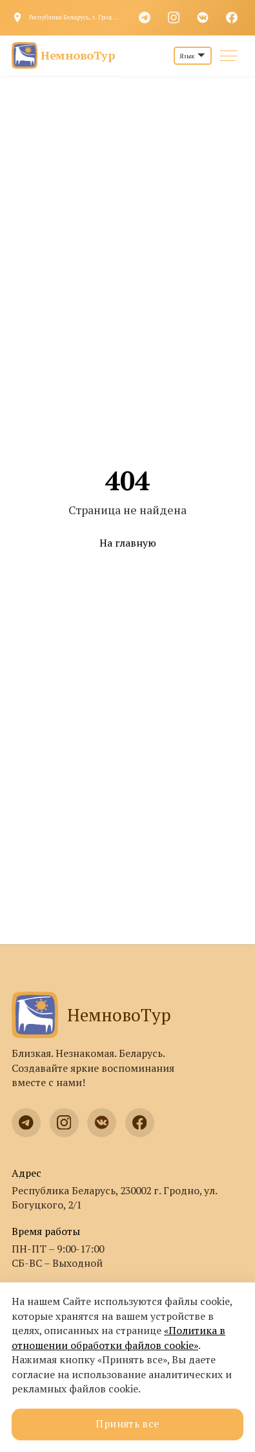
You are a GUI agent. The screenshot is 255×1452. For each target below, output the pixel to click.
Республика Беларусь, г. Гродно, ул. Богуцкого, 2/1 (75, 17)
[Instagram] (173, 17)
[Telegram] (144, 17)
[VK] (202, 17)
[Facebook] (231, 17)
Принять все (127, 1424)
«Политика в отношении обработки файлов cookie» (118, 1338)
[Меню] (228, 56)
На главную (127, 543)
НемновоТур (91, 1015)
